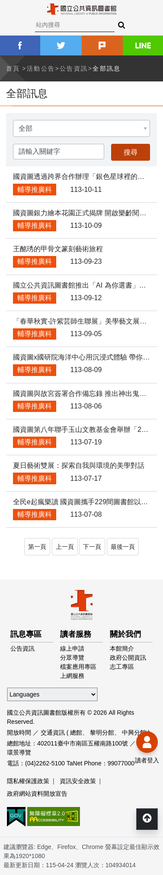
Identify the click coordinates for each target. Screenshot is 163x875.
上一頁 (65, 546)
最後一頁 (123, 546)
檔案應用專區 (78, 666)
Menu (13, 13)
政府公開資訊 (128, 657)
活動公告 (41, 68)
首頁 (13, 68)
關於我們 (125, 634)
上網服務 (72, 675)
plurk (102, 45)
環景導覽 (19, 752)
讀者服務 (75, 634)
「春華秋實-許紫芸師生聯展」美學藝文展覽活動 (86, 321)
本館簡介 (122, 648)
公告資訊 (74, 68)
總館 (76, 732)
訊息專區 (26, 634)
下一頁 (92, 546)
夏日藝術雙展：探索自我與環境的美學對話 (78, 465)
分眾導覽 (72, 657)
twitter (60, 45)
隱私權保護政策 (28, 781)
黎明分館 (102, 732)
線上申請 (72, 648)
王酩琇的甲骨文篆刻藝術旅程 (58, 249)
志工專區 (122, 666)
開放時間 (19, 732)
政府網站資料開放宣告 (37, 793)
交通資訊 (53, 732)
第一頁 (37, 546)
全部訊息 (107, 68)
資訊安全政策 (78, 781)
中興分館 (134, 732)
